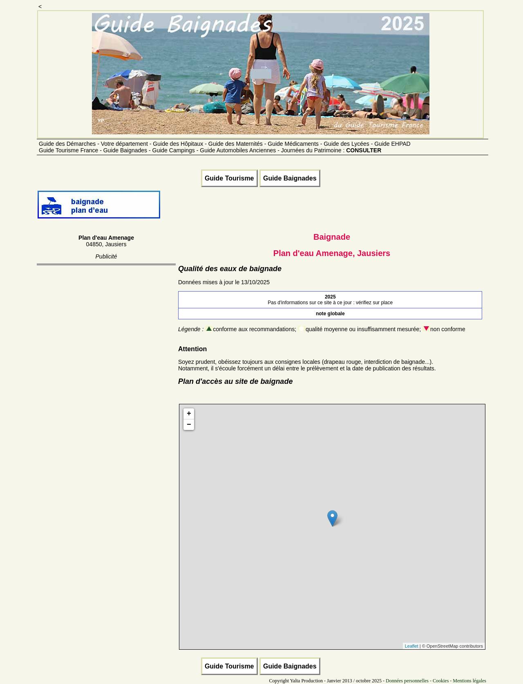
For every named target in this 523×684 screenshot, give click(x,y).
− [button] (189, 425)
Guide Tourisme (229, 178)
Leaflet (411, 646)
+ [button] (189, 414)
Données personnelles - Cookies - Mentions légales (436, 681)
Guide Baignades (290, 178)
